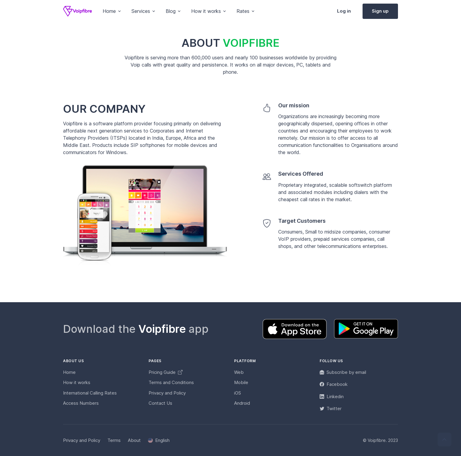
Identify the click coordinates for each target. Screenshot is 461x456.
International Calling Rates (90, 393)
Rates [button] (243, 11)
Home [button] (109, 11)
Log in (344, 11)
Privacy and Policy (167, 393)
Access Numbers (81, 403)
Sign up (380, 11)
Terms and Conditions (171, 382)
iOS (237, 393)
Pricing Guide (165, 372)
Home (69, 372)
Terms (114, 440)
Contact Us (160, 403)
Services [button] (140, 11)
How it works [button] (206, 11)
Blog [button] (171, 11)
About (134, 440)
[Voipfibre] (77, 11)
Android (242, 403)
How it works (76, 382)
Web (239, 372)
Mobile (241, 382)
